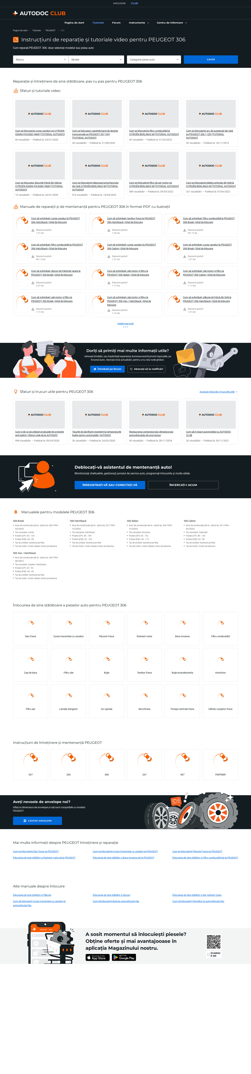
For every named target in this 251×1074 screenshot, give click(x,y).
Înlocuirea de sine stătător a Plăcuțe (32, 895)
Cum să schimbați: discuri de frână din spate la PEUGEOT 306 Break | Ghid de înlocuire (55, 272)
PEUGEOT (51, 30)
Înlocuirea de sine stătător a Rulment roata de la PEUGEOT (44, 857)
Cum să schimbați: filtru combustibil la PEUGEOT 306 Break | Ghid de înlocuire (209, 220)
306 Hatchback (78, 520)
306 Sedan (132, 520)
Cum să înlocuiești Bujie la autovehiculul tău (116, 901)
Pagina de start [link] (20, 30)
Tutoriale (36, 30)
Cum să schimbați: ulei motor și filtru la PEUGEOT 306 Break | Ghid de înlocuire (52, 299)
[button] (138, 22)
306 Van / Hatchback (24, 553)
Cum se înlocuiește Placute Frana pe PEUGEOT (197, 851)
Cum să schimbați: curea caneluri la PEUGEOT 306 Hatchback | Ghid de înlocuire (55, 220)
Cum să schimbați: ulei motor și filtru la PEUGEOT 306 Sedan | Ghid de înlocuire (128, 272)
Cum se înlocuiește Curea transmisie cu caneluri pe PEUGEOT (125, 851)
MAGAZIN (119, 3)
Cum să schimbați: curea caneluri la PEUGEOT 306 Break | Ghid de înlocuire (207, 246)
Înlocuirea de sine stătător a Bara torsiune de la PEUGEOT (123, 857)
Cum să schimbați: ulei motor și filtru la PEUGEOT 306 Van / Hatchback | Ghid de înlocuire (129, 301)
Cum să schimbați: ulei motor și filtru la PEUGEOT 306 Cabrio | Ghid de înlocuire (204, 272)
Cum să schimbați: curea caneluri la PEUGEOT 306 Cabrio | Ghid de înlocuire (131, 246)
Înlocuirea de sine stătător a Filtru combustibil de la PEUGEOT (205, 857)
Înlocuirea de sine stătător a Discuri (111, 895)
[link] (74, 22)
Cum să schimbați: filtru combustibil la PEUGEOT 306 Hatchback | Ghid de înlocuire (57, 246)
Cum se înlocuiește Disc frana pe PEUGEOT (36, 851)
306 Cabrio (190, 520)
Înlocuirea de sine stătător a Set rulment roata (196, 895)
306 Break (18, 520)
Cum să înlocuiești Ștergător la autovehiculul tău (198, 901)
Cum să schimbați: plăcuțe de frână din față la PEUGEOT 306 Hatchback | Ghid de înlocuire (207, 299)
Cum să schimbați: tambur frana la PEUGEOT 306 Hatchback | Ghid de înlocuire (131, 220)
